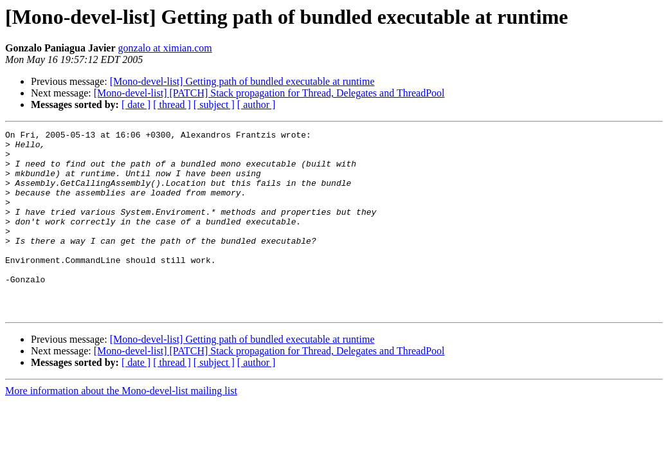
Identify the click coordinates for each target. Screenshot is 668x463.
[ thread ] (172, 104)
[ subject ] (214, 104)
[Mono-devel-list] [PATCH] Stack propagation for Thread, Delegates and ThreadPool (269, 92)
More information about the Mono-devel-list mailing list (121, 427)
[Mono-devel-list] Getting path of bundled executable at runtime (242, 81)
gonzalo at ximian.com (165, 47)
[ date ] (136, 104)
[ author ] (256, 104)
